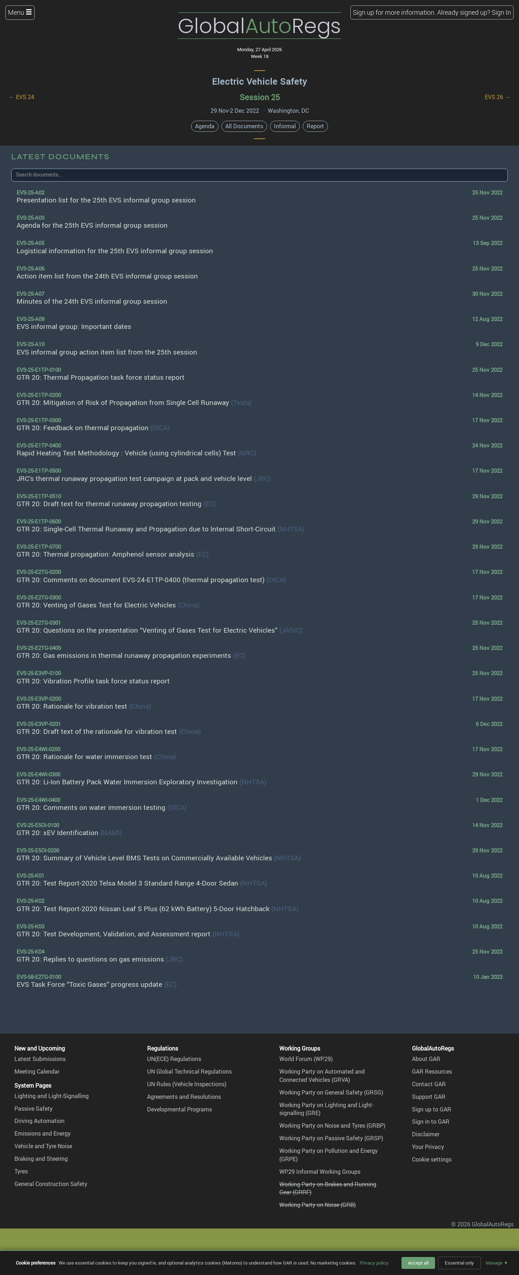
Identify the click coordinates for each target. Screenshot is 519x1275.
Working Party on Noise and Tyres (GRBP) (332, 1125)
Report (315, 126)
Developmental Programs (179, 1109)
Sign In (501, 12)
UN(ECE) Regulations (174, 1059)
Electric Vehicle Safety (259, 81)
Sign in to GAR (430, 1121)
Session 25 (260, 97)
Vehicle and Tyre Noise (43, 1146)
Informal (285, 126)
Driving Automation (39, 1121)
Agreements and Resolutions (184, 1097)
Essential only (459, 1263)
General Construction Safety (50, 1184)
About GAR (426, 1059)
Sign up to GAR (431, 1109)
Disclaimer (425, 1134)
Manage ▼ (497, 1263)
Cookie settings (432, 1159)
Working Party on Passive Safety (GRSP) (331, 1138)
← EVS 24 (21, 97)
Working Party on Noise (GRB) (317, 1205)
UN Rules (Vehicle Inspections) (186, 1084)
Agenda (204, 126)
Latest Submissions (40, 1059)
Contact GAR (429, 1084)
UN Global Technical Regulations (189, 1071)
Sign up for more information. (394, 12)
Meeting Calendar (36, 1071)
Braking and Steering (41, 1159)
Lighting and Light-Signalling (51, 1096)
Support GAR (428, 1097)
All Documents (244, 126)
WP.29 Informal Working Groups (319, 1172)
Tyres (21, 1171)
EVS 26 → (497, 97)
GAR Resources (432, 1071)
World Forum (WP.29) (306, 1059)
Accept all (418, 1263)
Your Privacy (428, 1147)
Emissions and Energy (42, 1133)
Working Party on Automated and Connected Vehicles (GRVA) (322, 1075)
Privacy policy (374, 1263)
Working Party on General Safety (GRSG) (331, 1092)
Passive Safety (33, 1109)
